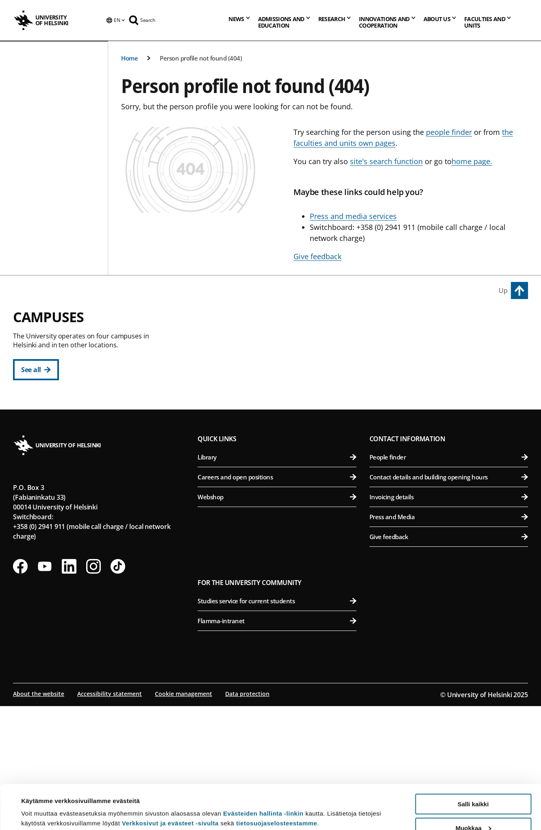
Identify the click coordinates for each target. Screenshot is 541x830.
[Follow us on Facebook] (20, 690)
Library (277, 581)
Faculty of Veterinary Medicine (450, 400)
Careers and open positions (277, 601)
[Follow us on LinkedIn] (69, 690)
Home (129, 58)
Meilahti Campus (400, 436)
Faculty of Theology (281, 400)
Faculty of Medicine (450, 454)
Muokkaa (473, 786)
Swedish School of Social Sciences (281, 440)
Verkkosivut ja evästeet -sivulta (170, 781)
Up (503, 290)
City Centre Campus (236, 322)
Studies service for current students (277, 725)
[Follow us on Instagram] (93, 690)
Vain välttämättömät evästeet (473, 809)
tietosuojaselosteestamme (276, 781)
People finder (448, 581)
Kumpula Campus (232, 475)
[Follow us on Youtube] (44, 690)
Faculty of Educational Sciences (281, 360)
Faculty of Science (281, 494)
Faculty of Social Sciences (281, 420)
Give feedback (448, 661)
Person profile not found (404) (201, 58)
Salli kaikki (473, 762)
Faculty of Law (281, 380)
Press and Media (448, 641)
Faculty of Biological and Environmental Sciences (450, 360)
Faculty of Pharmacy (450, 380)
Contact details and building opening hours (448, 601)
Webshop (277, 621)
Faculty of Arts (281, 340)
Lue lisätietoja (42, 803)
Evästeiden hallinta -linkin (263, 771)
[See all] (36, 369)
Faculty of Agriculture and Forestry (450, 340)
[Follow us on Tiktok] (118, 690)
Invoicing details (448, 621)
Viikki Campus (394, 322)
